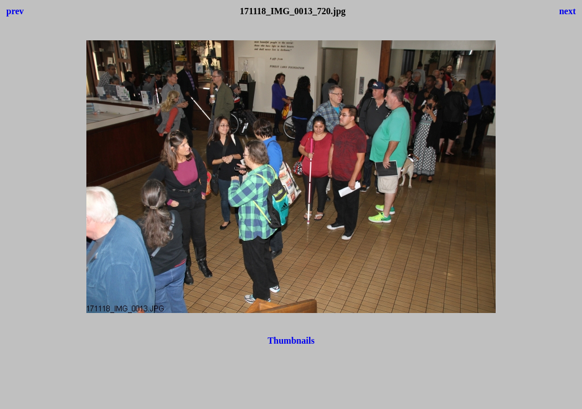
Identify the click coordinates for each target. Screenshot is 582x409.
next (567, 11)
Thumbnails (291, 340)
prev (15, 11)
